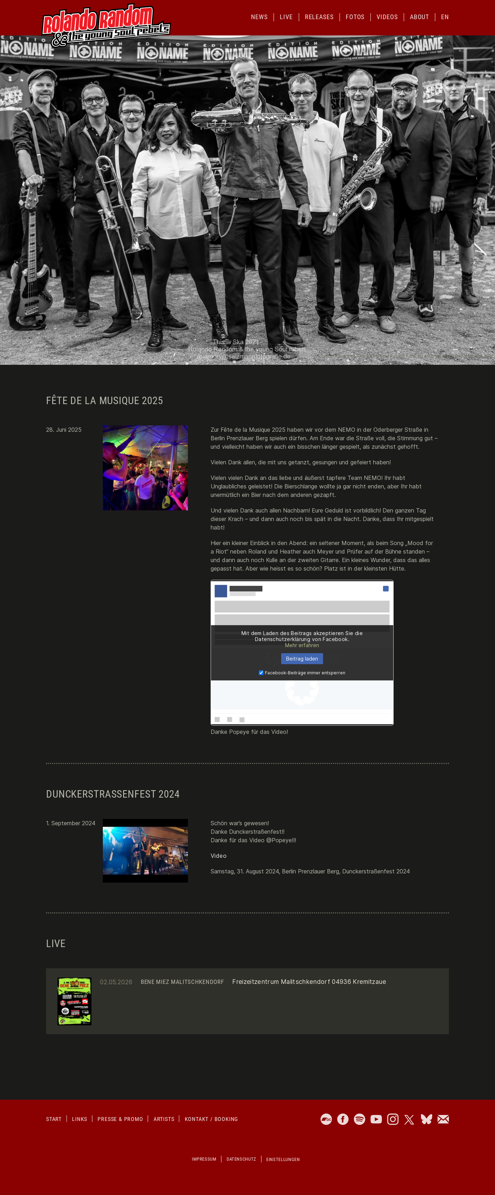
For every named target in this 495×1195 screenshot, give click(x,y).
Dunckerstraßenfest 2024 (113, 794)
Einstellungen (283, 1159)
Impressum (204, 1159)
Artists (164, 1119)
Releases (319, 17)
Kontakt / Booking (211, 1119)
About (419, 17)
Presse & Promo (120, 1119)
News (259, 17)
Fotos (355, 17)
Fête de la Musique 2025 (104, 401)
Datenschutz (241, 1159)
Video (219, 855)
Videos (387, 17)
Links (79, 1119)
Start (54, 1119)
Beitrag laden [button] (302, 659)
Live (286, 17)
